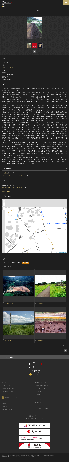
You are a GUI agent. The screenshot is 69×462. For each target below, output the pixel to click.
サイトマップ (38, 406)
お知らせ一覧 (38, 394)
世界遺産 (4, 403)
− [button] (4, 204)
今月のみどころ (39, 391)
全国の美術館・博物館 (7, 391)
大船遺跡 (40, 303)
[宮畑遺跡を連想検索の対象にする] (36, 340)
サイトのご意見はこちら (41, 409)
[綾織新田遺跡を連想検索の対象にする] (3, 303)
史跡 (3, 67)
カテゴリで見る (6, 385)
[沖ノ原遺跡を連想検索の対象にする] (3, 340)
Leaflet (53, 252)
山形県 (11, 67)
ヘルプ (37, 397)
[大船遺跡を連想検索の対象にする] (36, 303)
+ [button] (4, 201)
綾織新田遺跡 (9, 303)
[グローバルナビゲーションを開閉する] (66, 2)
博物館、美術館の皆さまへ (42, 385)
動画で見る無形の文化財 (8, 409)
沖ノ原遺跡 (8, 340)
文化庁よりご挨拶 (40, 388)
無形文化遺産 (5, 406)
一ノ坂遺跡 (5, 173)
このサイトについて (40, 400)
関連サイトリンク (40, 403)
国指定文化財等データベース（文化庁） (13, 175)
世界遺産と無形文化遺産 (8, 388)
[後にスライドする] (65, 345)
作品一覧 (4, 382)
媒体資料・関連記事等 (41, 382)
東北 (6, 67)
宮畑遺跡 (40, 340)
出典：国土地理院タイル (61, 252)
